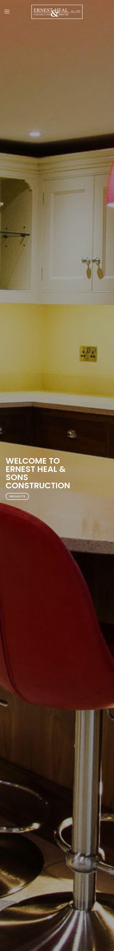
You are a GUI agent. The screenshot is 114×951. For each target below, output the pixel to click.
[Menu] (7, 11)
